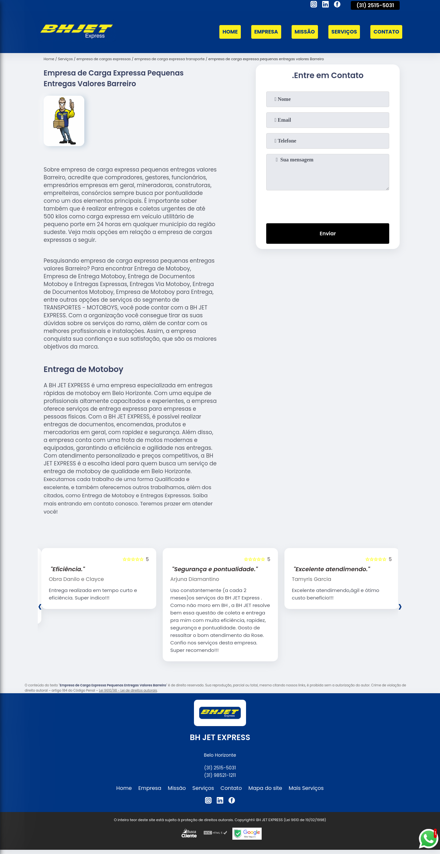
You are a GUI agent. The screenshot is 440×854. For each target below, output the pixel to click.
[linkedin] (325, 5)
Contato (386, 32)
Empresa (264, 32)
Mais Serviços (306, 788)
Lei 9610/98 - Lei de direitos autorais (128, 690)
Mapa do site (265, 788)
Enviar (328, 233)
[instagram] (313, 5)
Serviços (343, 32)
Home (228, 32)
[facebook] (337, 5)
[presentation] (327, 205)
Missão (303, 32)
